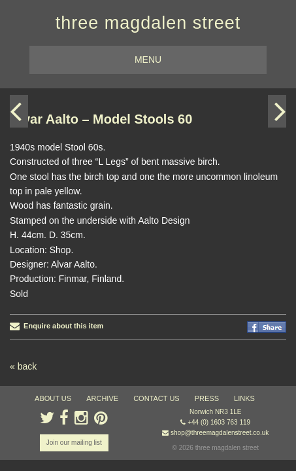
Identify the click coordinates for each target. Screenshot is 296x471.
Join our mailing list (74, 442)
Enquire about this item (56, 326)
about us (53, 398)
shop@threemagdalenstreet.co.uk (220, 432)
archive (102, 398)
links (244, 398)
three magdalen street (148, 23)
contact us (156, 398)
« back (23, 366)
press (207, 398)
